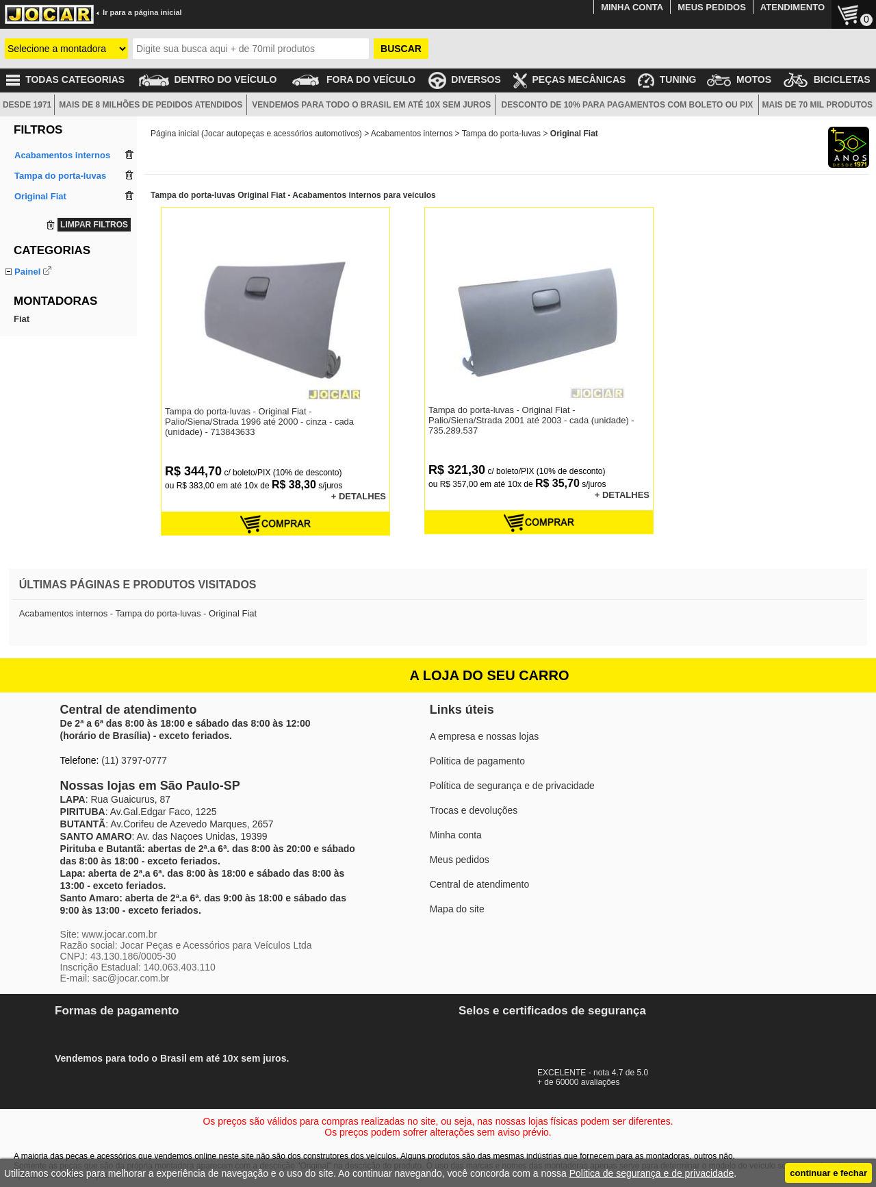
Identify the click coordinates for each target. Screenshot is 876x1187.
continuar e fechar (828, 1173)
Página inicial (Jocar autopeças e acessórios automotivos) (256, 133)
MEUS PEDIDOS (712, 7)
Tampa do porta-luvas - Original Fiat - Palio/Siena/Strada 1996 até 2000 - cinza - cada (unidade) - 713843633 (259, 421)
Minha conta (456, 834)
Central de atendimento (480, 884)
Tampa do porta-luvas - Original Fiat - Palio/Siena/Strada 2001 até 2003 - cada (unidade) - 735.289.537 (531, 420)
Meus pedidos (459, 859)
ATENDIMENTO (792, 7)
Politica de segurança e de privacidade (651, 1173)
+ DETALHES (358, 496)
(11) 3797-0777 (134, 760)
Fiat (21, 338)
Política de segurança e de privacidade (512, 785)
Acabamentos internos (411, 133)
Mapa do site (457, 908)
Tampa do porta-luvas (57, 287)
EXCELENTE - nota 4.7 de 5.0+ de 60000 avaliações (598, 1072)
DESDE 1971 (27, 105)
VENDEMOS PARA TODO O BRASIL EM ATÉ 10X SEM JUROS (371, 105)
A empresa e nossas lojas (484, 736)
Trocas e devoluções (474, 810)
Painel (27, 271)
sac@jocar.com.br (130, 978)
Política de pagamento (477, 760)
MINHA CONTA (632, 7)
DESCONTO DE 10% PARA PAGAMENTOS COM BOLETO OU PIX (627, 105)
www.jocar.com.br (119, 934)
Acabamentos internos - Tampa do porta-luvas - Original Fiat (138, 613)
